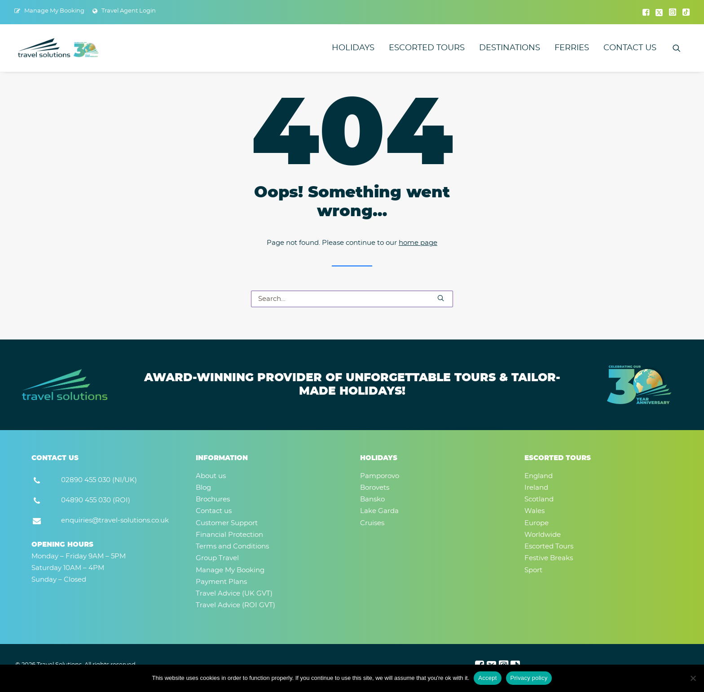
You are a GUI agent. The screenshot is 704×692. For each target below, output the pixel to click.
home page (418, 242)
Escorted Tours (427, 48)
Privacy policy (529, 678)
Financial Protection (229, 534)
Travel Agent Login (128, 11)
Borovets (374, 487)
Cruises (372, 523)
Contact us (629, 48)
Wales (534, 511)
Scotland (539, 499)
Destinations (509, 48)
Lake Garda (379, 511)
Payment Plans (221, 582)
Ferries (571, 48)
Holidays (353, 48)
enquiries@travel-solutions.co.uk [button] (115, 520)
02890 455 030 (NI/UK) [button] (99, 480)
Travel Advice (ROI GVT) (235, 605)
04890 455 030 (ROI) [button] (95, 500)
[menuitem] (49, 11)
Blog (203, 487)
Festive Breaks (548, 558)
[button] (645, 12)
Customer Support (227, 523)
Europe (536, 523)
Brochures (213, 499)
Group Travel (217, 558)
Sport (533, 570)
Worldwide (542, 534)
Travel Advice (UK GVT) (234, 593)
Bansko (372, 499)
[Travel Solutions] (58, 48)
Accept (487, 678)
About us (211, 476)
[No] (692, 678)
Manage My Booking (54, 11)
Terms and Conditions (232, 546)
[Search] (352, 299)
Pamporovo (379, 476)
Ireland (536, 487)
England (538, 476)
